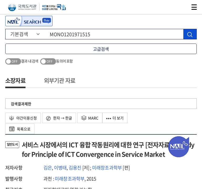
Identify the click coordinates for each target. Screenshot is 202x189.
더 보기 (115, 117)
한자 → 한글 (59, 118)
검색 (182, 7)
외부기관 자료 (59, 80)
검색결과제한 (21, 103)
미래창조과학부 (107, 167)
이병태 (60, 167)
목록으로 (20, 129)
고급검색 (101, 49)
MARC (89, 117)
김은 (47, 167)
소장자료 (15, 80)
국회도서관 (22, 7)
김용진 (75, 167)
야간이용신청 (23, 117)
